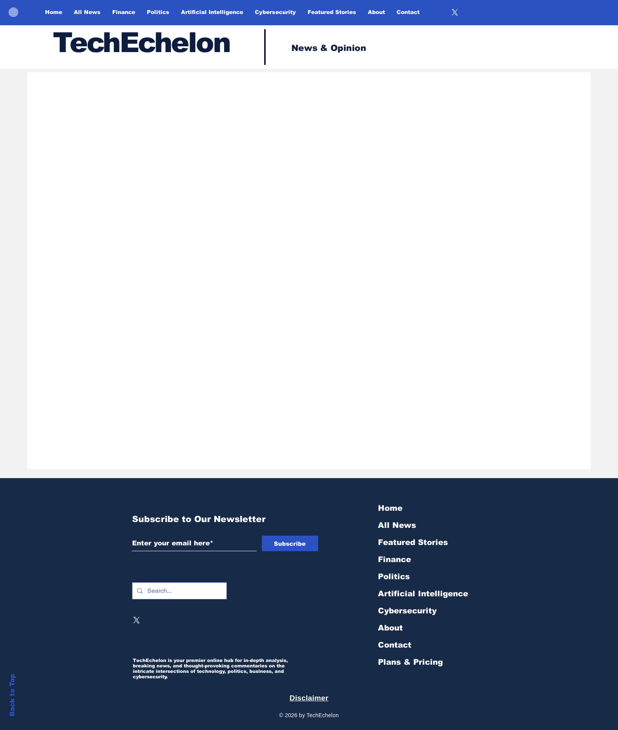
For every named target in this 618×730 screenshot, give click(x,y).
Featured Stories (413, 542)
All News (397, 525)
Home (390, 508)
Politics (394, 576)
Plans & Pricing (410, 662)
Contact (394, 645)
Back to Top (12, 695)
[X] (455, 12)
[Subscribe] (290, 543)
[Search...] (178, 591)
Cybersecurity (407, 610)
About (390, 627)
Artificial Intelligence (423, 593)
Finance (394, 559)
